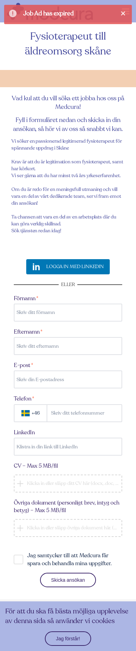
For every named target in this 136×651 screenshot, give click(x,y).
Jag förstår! (68, 638)
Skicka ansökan (68, 580)
